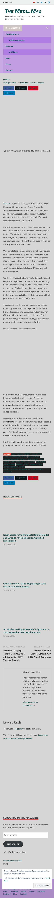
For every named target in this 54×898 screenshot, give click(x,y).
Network (41, 891)
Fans (5, 891)
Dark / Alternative (12, 457)
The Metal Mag (23, 11)
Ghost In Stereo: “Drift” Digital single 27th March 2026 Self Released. (24, 585)
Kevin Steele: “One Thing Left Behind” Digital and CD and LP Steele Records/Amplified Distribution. (26, 537)
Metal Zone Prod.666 (19, 462)
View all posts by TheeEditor (30, 704)
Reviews (9, 46)
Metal (6, 462)
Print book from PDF (12, 860)
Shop (8, 58)
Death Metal (33, 457)
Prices (8, 64)
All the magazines (16, 40)
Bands (23, 891)
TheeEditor (24, 83)
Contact (9, 70)
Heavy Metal (33, 459)
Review (19, 464)
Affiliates (13, 52)
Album (20, 454)
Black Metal (36, 454)
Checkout (14, 891)
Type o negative (11, 467)
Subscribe (13, 844)
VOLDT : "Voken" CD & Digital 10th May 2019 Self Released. (23, 470)
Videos (32, 891)
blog (15, 894)
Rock (26, 464)
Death (24, 457)
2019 (14, 454)
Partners (6, 894)
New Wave (40, 462)
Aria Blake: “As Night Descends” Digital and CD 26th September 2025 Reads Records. (26, 631)
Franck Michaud (11, 459)
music (32, 462)
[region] (27, 777)
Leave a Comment (37, 83)
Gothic (23, 459)
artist (27, 454)
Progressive (9, 464)
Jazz (41, 459)
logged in (19, 728)
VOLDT (6, 203)
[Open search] (47, 28)
